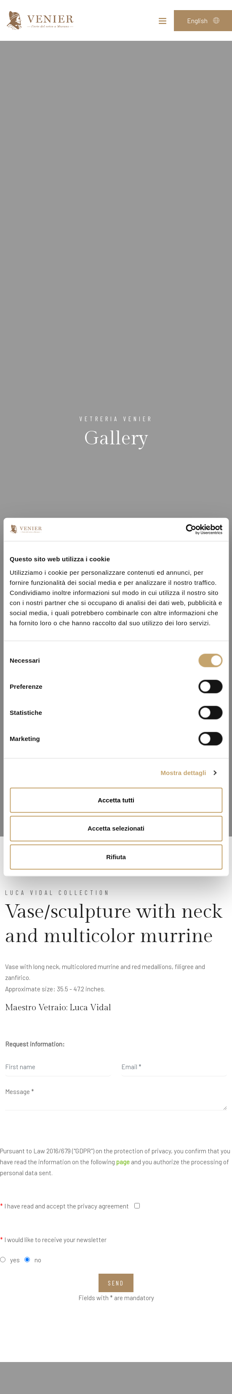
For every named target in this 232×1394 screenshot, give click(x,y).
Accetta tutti (116, 799)
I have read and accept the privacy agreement (64, 1206)
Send (116, 1283)
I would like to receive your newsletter (53, 1239)
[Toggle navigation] (162, 23)
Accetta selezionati (116, 828)
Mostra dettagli (183, 772)
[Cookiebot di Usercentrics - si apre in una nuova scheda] (185, 529)
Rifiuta (116, 856)
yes (15, 1260)
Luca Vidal (90, 1008)
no (38, 1260)
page (123, 1162)
